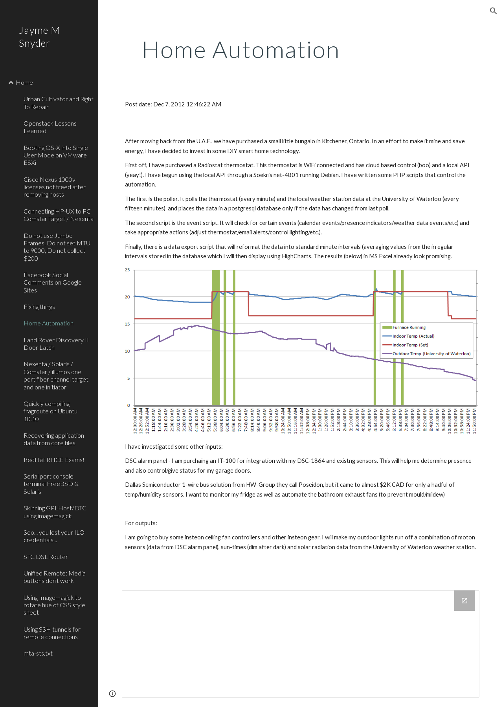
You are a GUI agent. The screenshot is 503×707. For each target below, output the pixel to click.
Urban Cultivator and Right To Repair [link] (59, 102)
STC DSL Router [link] (46, 556)
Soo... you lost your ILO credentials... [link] (54, 535)
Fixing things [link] (39, 306)
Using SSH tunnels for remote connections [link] (52, 632)
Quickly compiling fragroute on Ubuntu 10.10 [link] (50, 411)
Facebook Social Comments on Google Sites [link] (53, 282)
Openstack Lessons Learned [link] (50, 126)
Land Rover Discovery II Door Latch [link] (56, 343)
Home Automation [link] (48, 323)
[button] (493, 11)
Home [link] (24, 82)
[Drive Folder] (301, 643)
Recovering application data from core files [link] (54, 438)
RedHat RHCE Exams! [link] (54, 459)
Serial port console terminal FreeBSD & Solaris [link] (51, 483)
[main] (241, 49)
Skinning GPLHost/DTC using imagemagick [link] (55, 511)
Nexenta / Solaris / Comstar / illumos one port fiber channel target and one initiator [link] (56, 375)
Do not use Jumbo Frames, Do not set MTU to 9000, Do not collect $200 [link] (57, 247)
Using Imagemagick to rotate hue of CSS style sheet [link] (54, 605)
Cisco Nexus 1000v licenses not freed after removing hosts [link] (55, 186)
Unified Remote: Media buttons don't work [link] (55, 576)
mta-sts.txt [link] (38, 653)
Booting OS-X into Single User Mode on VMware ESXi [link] (56, 155)
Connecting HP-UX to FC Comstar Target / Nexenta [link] (59, 214)
